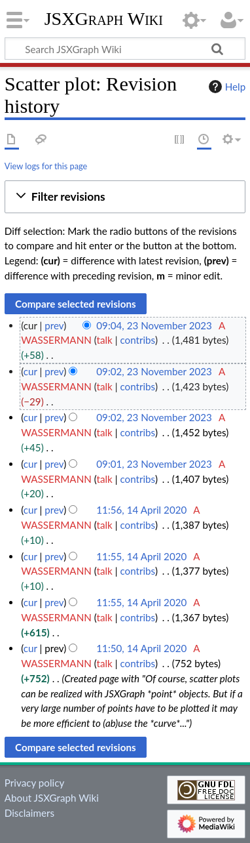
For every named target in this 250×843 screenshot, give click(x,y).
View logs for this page (46, 166)
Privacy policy (34, 783)
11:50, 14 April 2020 (141, 648)
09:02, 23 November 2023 (154, 371)
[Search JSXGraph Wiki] (125, 48)
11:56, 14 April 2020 (141, 510)
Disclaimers (29, 813)
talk (105, 340)
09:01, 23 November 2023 (154, 464)
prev (54, 325)
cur (30, 371)
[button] (125, 197)
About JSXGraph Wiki (52, 798)
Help (225, 86)
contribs (137, 340)
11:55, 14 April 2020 (141, 556)
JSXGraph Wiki (104, 19)
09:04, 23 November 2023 (154, 325)
